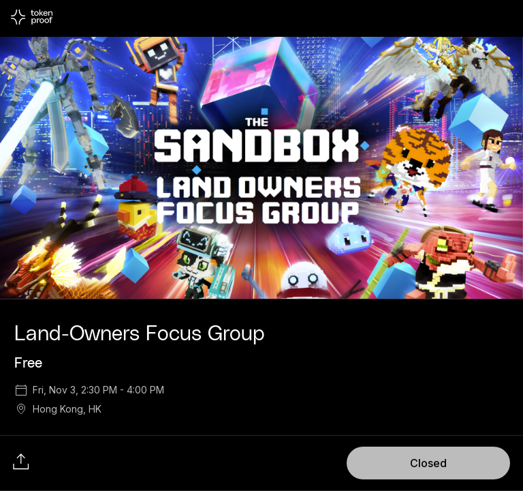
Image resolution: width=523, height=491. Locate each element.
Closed (428, 463)
